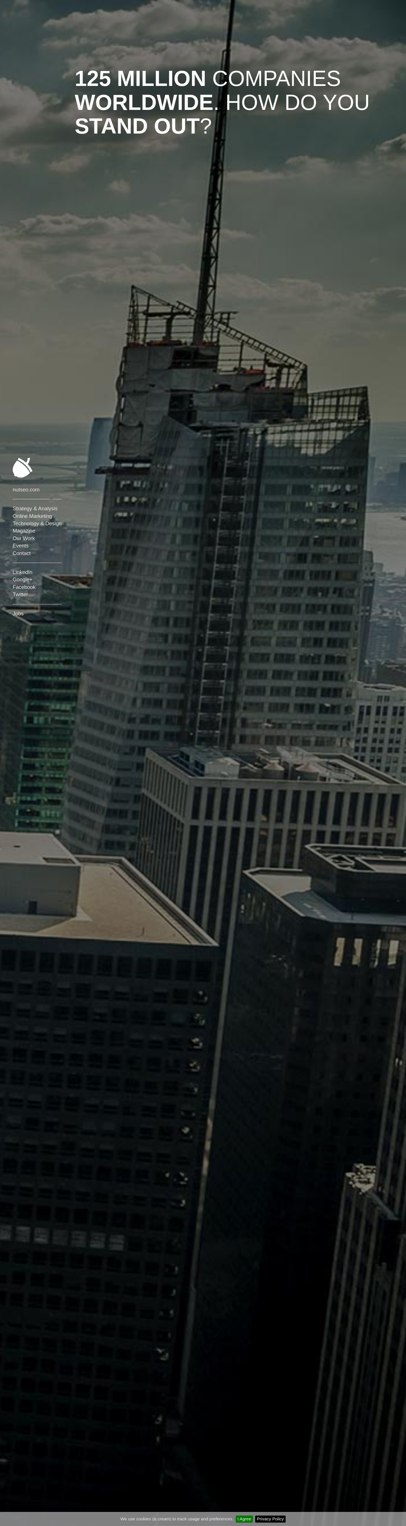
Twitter (20, 594)
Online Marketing (32, 516)
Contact (22, 553)
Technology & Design (37, 523)
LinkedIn (22, 572)
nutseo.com (26, 490)
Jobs (18, 613)
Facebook (24, 587)
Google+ (22, 579)
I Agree (244, 1518)
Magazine (24, 531)
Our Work (24, 538)
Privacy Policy (270, 1518)
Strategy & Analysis (35, 508)
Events (20, 546)
